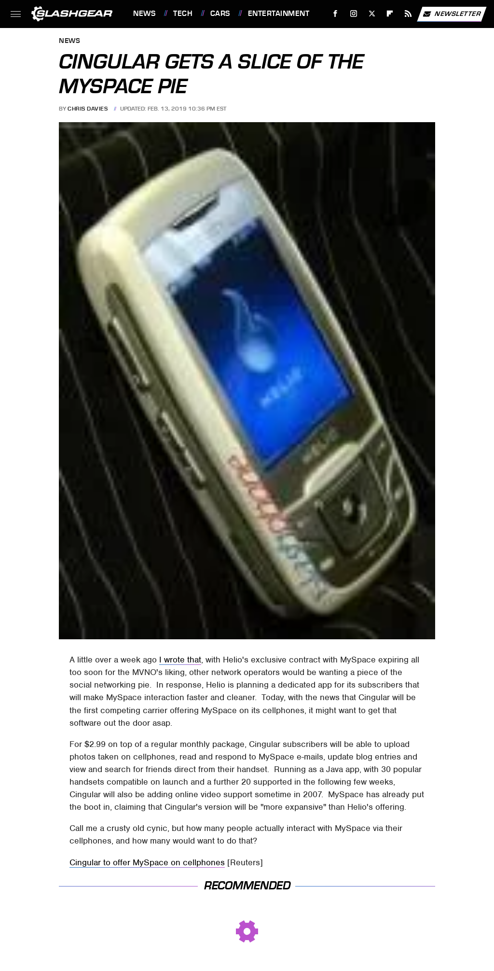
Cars (220, 13)
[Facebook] (336, 13)
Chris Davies (88, 108)
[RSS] (408, 13)
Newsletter (451, 14)
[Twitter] (372, 13)
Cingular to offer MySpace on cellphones (147, 862)
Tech (182, 13)
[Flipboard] (390, 13)
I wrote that (180, 659)
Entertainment (279, 13)
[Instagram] (354, 13)
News (144, 13)
